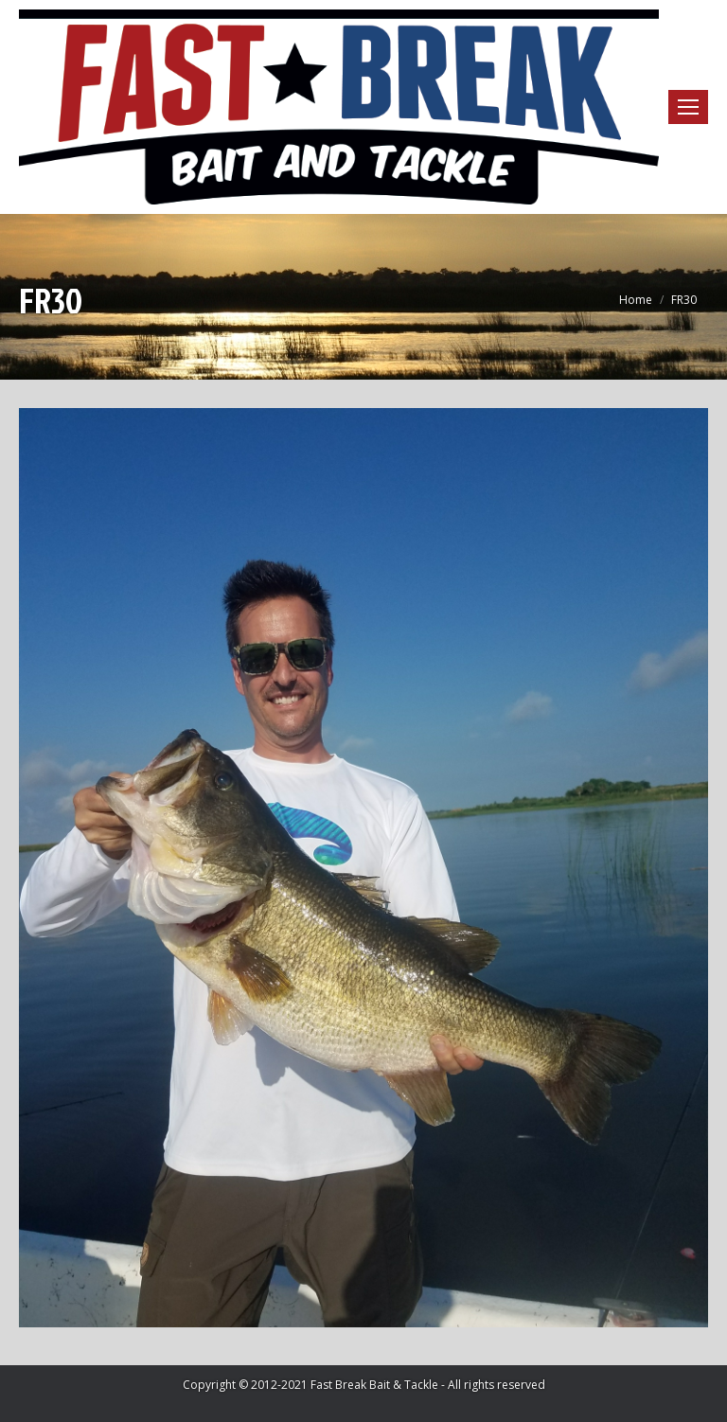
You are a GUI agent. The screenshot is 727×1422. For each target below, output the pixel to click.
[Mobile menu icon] (688, 107)
